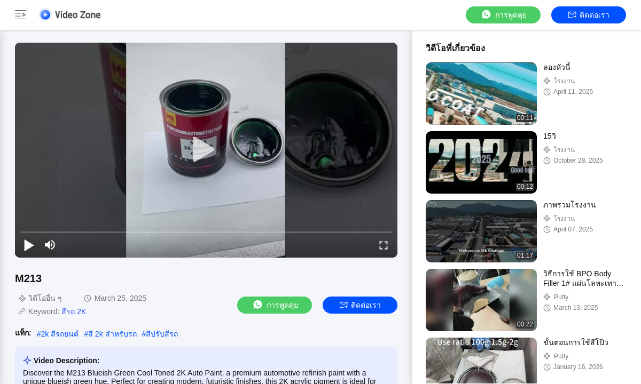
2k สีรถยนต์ (60, 334)
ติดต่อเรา (588, 15)
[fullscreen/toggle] (383, 245)
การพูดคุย (503, 14)
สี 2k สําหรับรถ (112, 334)
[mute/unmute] (50, 245)
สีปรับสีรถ (162, 334)
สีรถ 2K (73, 311)
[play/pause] (29, 245)
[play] (206, 150)
